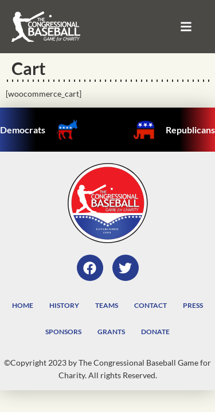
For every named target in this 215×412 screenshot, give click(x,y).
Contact (150, 305)
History (64, 305)
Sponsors (63, 331)
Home (22, 305)
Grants (111, 331)
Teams (106, 305)
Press (193, 305)
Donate (155, 331)
